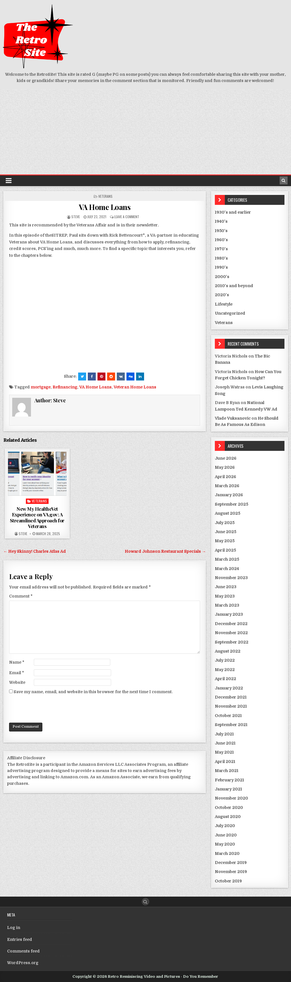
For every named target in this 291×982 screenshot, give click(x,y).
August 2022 (227, 651)
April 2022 (225, 678)
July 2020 (225, 825)
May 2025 (224, 541)
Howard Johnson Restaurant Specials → (165, 551)
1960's (221, 239)
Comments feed (23, 951)
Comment (21, 596)
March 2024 (227, 568)
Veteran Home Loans (135, 387)
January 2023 (229, 614)
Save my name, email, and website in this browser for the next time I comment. (93, 691)
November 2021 (231, 706)
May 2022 (225, 669)
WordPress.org (22, 962)
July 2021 (224, 734)
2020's (222, 295)
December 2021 (231, 697)
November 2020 (231, 798)
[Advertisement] (145, 132)
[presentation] (52, 709)
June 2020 (226, 835)
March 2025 (227, 559)
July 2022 (225, 660)
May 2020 (225, 844)
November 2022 (231, 632)
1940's (221, 221)
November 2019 (231, 871)
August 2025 (227, 513)
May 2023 (225, 596)
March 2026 (227, 485)
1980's (221, 258)
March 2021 (226, 770)
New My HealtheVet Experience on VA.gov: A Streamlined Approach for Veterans (37, 517)
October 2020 (229, 807)
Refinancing (65, 387)
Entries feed (19, 939)
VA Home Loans (105, 207)
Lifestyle (223, 304)
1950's (221, 230)
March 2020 (227, 853)
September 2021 (231, 724)
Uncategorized (230, 313)
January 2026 (229, 495)
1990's (221, 267)
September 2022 (231, 642)
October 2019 (228, 881)
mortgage (41, 387)
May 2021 (224, 752)
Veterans (105, 196)
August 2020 (228, 816)
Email (16, 672)
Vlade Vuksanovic (233, 418)
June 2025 (225, 531)
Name (16, 662)
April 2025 (225, 550)
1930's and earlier (233, 212)
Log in (13, 927)
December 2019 (231, 862)
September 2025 (231, 504)
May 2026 (225, 467)
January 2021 (228, 789)
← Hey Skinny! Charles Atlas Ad (34, 551)
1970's (221, 249)
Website (17, 682)
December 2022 (231, 623)
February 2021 (229, 780)
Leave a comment (126, 216)
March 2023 (227, 605)
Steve (75, 216)
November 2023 (231, 577)
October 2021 (228, 715)
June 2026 (225, 458)
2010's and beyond (234, 285)
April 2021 (225, 761)
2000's (222, 276)
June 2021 (225, 743)
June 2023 (225, 586)
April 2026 (225, 476)
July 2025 (224, 522)
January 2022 (229, 688)
